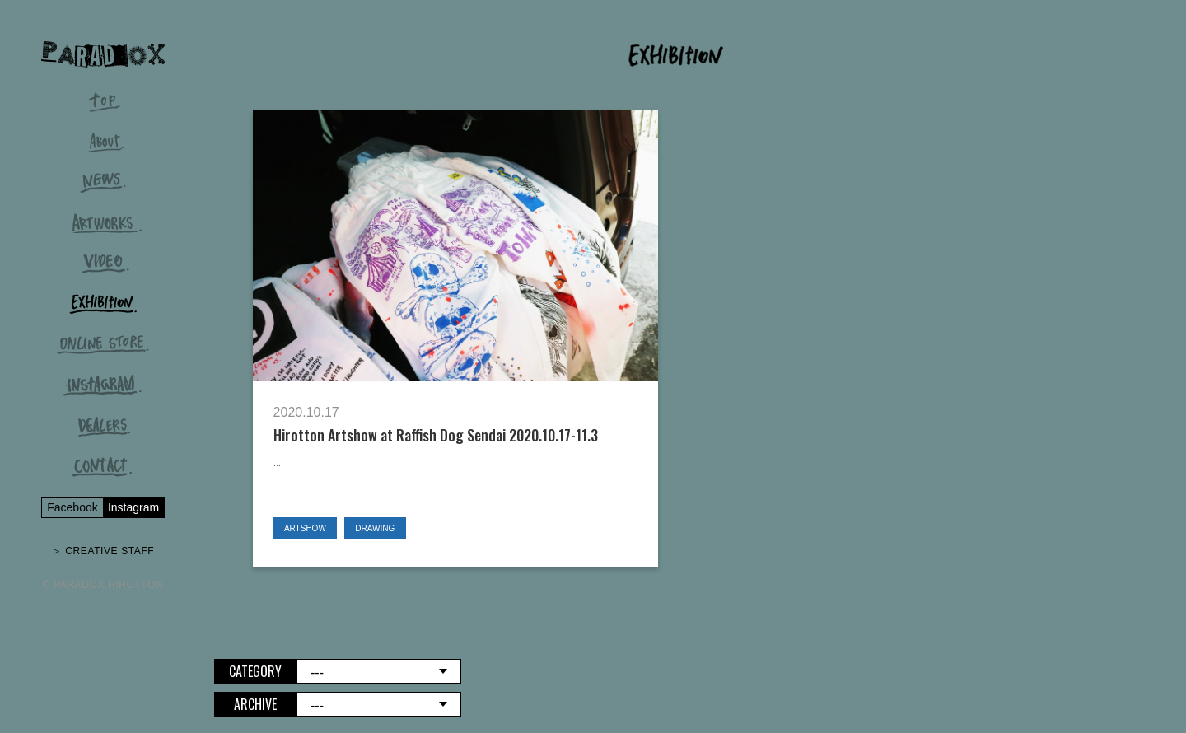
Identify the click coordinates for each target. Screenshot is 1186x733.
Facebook (72, 507)
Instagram (133, 507)
